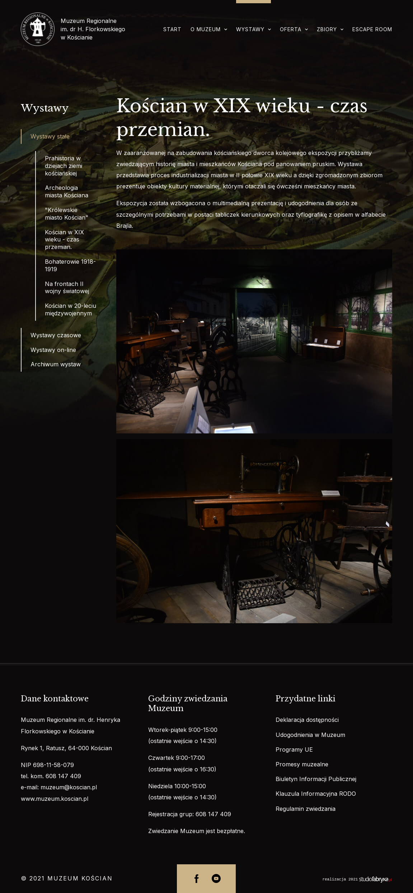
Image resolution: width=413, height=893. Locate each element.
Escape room (372, 29)
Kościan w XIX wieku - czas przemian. (64, 240)
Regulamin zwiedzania (305, 808)
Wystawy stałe (50, 136)
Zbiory (327, 29)
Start (172, 29)
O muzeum (206, 29)
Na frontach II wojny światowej (67, 287)
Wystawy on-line (53, 349)
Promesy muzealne (302, 764)
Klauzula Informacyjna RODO (316, 793)
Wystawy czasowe (55, 335)
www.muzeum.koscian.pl (54, 798)
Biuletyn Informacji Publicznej (316, 778)
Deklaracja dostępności (307, 719)
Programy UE (294, 749)
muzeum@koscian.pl (69, 787)
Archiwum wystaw (55, 364)
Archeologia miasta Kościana (66, 191)
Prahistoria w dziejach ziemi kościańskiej (63, 166)
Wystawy (250, 29)
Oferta (290, 29)
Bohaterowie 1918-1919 (70, 265)
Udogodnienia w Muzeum (310, 734)
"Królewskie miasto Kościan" (66, 213)
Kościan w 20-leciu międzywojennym (70, 309)
